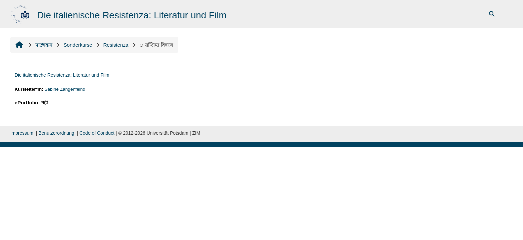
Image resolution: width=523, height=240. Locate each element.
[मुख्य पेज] (21, 13)
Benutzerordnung (56, 133)
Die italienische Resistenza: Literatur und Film (62, 75)
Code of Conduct (96, 133)
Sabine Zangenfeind (64, 89)
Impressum (21, 133)
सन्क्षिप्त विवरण (156, 45)
